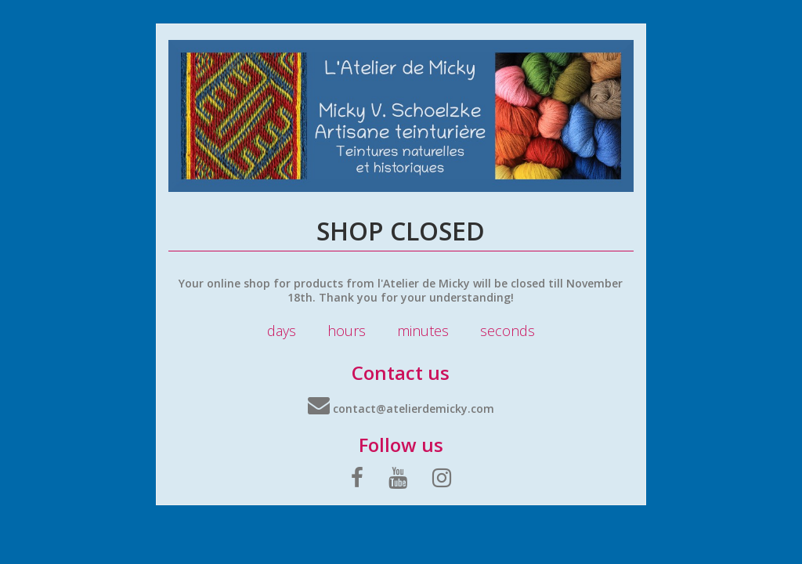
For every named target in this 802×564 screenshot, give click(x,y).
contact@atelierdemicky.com (401, 408)
